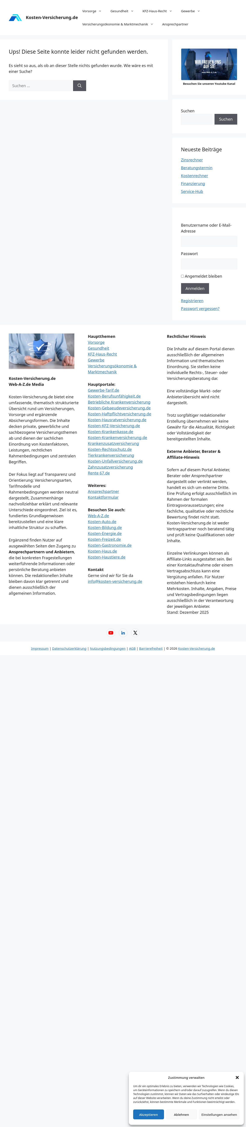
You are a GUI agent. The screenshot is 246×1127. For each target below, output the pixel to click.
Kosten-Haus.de (102, 551)
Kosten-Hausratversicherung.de (117, 419)
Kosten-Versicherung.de (52, 17)
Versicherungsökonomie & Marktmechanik (120, 24)
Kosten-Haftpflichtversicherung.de (119, 413)
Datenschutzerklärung (69, 648)
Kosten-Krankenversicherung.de (117, 437)
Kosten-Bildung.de (105, 527)
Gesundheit (124, 11)
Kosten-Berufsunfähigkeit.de (114, 396)
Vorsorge (94, 11)
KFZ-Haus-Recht (160, 11)
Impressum (40, 648)
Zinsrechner (192, 159)
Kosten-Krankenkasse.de (110, 431)
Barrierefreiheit (151, 648)
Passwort (189, 253)
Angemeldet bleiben (203, 276)
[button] (237, 1077)
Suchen (188, 110)
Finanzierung (193, 183)
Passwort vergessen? (200, 308)
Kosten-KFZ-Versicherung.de (114, 425)
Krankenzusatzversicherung (113, 443)
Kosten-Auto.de (102, 521)
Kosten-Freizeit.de (104, 539)
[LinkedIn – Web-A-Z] (123, 632)
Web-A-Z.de (98, 515)
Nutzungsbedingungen (108, 648)
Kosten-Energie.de (105, 533)
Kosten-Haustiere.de (107, 557)
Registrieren (192, 300)
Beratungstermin (197, 167)
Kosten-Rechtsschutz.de (110, 449)
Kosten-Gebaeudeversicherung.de (119, 408)
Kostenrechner (194, 175)
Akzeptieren (148, 1114)
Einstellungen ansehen (219, 1114)
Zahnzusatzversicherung (110, 467)
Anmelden (195, 288)
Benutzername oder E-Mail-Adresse (206, 228)
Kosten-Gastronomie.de (110, 545)
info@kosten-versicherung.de (115, 581)
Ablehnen (181, 1114)
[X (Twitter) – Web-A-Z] (135, 632)
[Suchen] (79, 85)
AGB (132, 648)
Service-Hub (192, 191)
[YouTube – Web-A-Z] (110, 632)
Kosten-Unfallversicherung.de (115, 461)
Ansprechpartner (175, 24)
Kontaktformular (103, 497)
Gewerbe (193, 11)
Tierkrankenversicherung (111, 455)
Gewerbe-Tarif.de (103, 390)
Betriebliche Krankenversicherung (119, 402)
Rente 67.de (99, 473)
